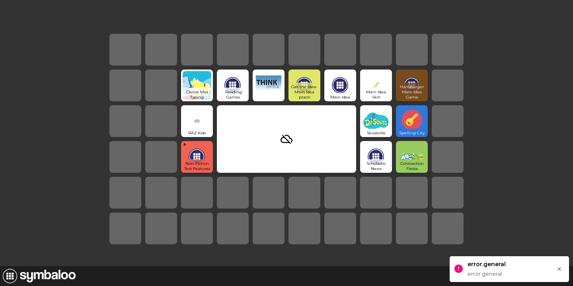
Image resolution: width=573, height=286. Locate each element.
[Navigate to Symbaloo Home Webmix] (38, 276)
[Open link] (197, 85)
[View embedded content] (197, 157)
